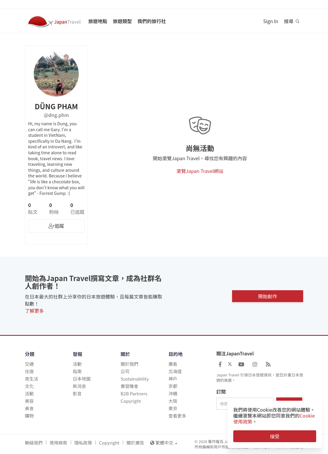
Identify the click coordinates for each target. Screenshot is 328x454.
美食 (29, 408)
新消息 (79, 386)
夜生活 (31, 379)
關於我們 (129, 364)
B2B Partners (133, 393)
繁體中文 (163, 442)
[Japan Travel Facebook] (220, 364)
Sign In (270, 21)
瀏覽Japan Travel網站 (200, 171)
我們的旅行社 (151, 21)
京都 (172, 386)
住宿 (29, 371)
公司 (124, 371)
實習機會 (129, 386)
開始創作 (267, 295)
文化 (29, 386)
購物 (29, 416)
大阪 (172, 401)
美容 (29, 401)
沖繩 (172, 393)
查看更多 (177, 416)
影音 (77, 393)
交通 (29, 364)
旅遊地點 (97, 21)
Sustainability (134, 379)
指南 (77, 371)
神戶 (172, 379)
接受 (274, 436)
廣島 (172, 364)
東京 (172, 408)
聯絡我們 (34, 442)
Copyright (130, 401)
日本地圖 (82, 379)
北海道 (175, 371)
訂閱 (221, 391)
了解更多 (34, 310)
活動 (29, 393)
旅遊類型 (122, 21)
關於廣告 (135, 442)
